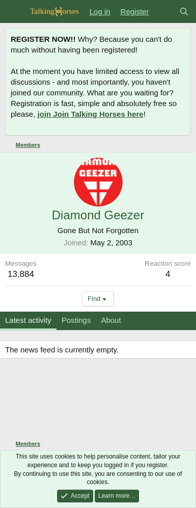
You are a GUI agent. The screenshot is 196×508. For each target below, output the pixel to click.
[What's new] (164, 11)
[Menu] (14, 12)
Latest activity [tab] (28, 320)
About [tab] (111, 320)
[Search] (184, 11)
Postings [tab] (76, 320)
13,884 (21, 274)
